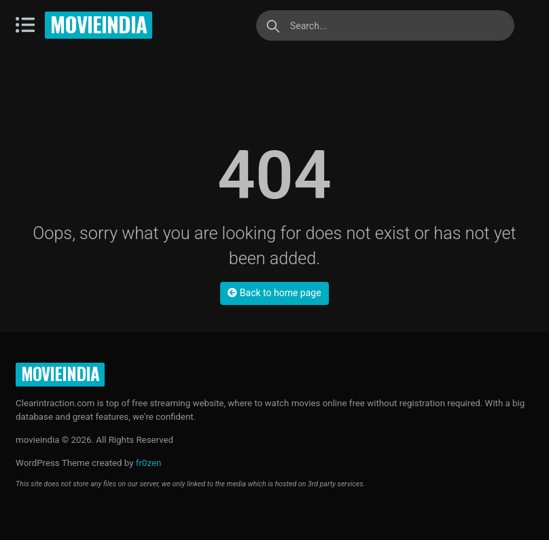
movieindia (98, 23)
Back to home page (274, 292)
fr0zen (149, 463)
